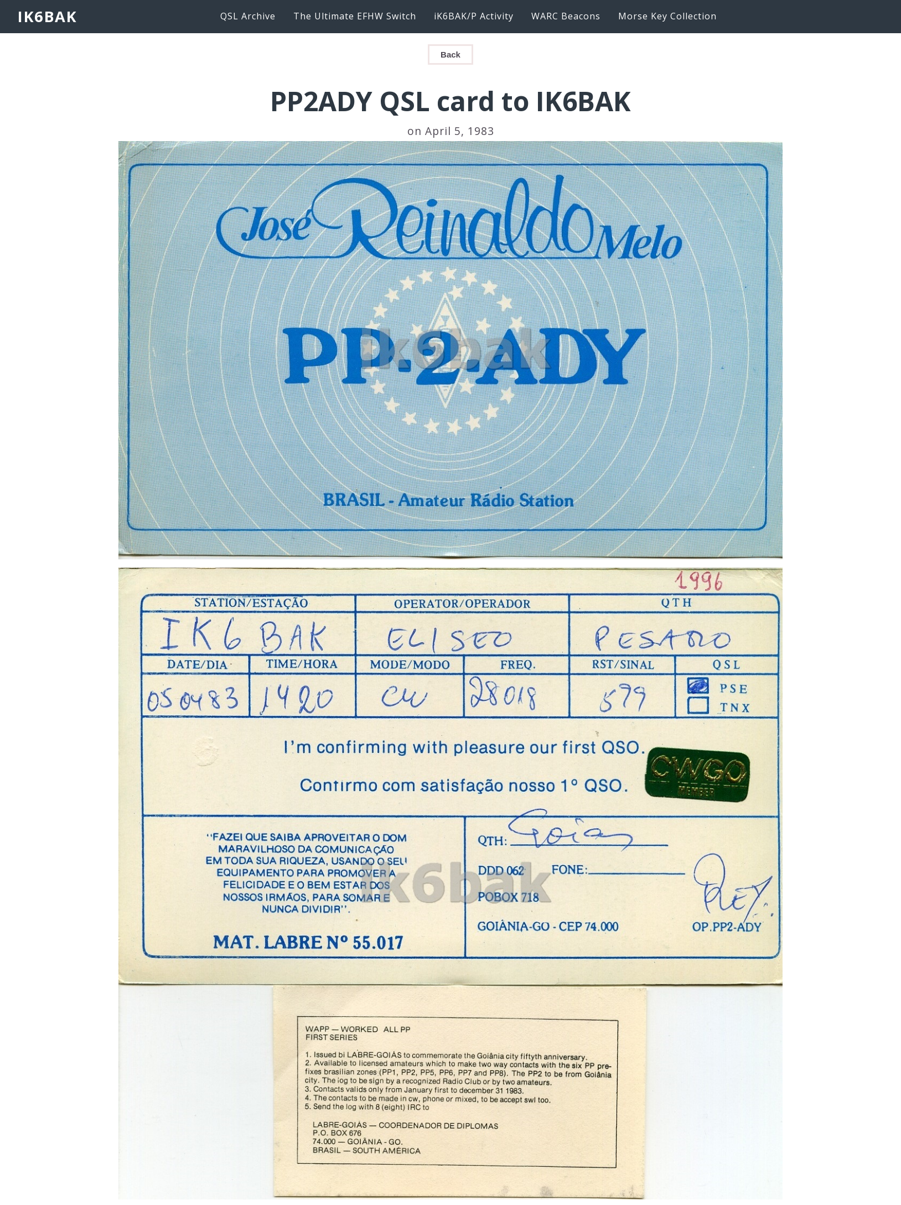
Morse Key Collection (667, 16)
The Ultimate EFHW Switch (354, 16)
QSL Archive (248, 16)
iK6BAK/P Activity (474, 16)
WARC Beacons (565, 16)
